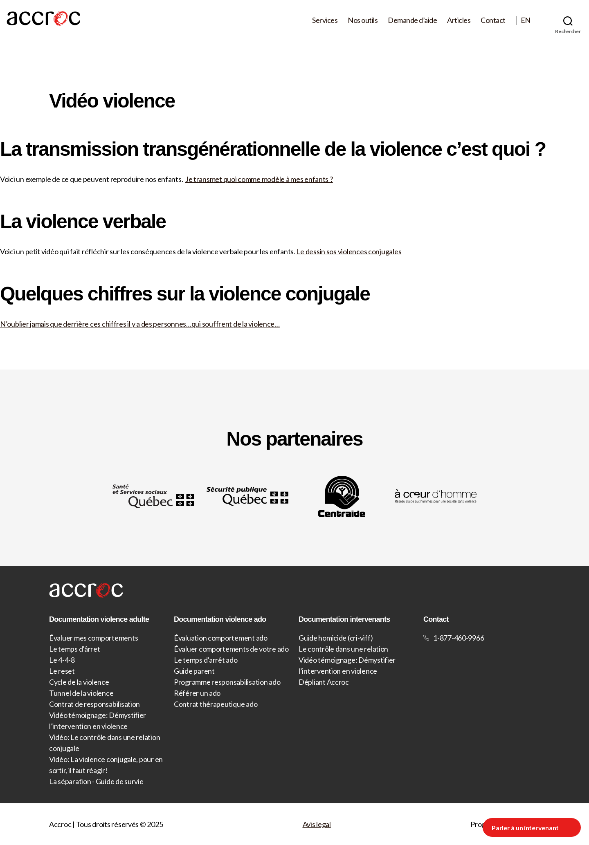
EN (526, 20)
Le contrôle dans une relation (343, 648)
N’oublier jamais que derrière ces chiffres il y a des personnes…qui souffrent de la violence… (140, 323)
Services (324, 20)
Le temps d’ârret (74, 648)
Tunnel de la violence (81, 692)
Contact (493, 20)
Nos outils (363, 20)
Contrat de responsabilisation (94, 703)
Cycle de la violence (79, 681)
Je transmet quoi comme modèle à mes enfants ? (259, 179)
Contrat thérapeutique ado (215, 703)
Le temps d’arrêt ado (206, 659)
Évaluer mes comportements (93, 637)
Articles (458, 20)
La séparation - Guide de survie (96, 781)
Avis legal (317, 824)
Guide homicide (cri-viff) (336, 637)
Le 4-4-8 (62, 659)
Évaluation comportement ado (221, 637)
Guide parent (194, 670)
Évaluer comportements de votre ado (231, 648)
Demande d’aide (412, 20)
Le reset (62, 670)
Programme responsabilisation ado (227, 681)
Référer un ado (197, 692)
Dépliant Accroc (324, 681)
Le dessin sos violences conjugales (348, 251)
